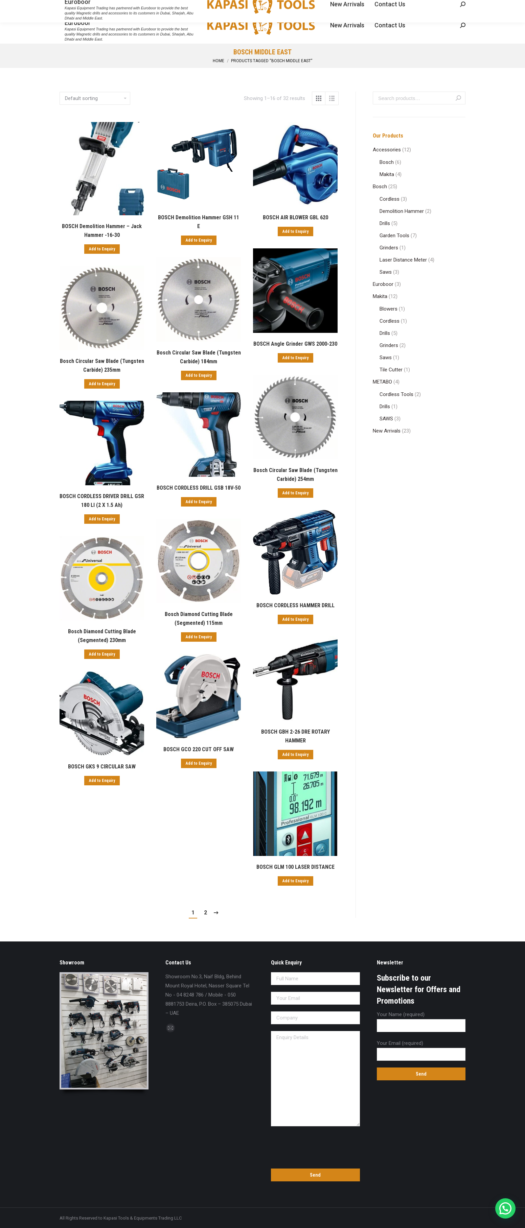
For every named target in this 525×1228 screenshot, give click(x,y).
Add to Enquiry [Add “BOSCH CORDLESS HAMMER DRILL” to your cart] (295, 619)
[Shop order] (95, 98)
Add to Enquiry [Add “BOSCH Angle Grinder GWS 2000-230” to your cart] (295, 357)
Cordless (390, 199)
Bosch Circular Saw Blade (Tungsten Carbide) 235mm (102, 365)
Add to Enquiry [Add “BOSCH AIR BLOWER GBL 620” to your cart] (295, 231)
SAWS (386, 419)
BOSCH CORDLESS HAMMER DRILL (295, 605)
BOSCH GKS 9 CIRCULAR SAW (102, 766)
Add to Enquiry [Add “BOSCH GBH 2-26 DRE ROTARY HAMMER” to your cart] (295, 754)
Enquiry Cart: (445, 6)
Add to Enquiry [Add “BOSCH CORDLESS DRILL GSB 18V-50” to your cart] (199, 501)
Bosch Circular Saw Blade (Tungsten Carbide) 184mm (199, 357)
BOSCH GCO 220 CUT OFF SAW (198, 749)
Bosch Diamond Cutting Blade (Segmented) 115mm (199, 618)
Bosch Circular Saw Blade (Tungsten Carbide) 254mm (295, 474)
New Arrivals (387, 431)
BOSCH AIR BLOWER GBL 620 (295, 217)
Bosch (387, 162)
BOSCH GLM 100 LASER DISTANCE (295, 867)
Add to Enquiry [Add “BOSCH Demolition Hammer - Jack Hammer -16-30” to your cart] (102, 249)
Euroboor (383, 284)
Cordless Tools (396, 394)
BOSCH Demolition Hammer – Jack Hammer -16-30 (102, 230)
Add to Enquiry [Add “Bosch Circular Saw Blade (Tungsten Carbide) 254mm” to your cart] (295, 493)
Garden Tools (394, 235)
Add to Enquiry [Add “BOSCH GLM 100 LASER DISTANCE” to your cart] (295, 881)
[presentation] (315, 1146)
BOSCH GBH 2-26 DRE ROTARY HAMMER (295, 736)
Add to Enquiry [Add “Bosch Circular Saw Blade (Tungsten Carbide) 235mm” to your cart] (102, 384)
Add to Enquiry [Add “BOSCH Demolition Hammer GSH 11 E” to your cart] (199, 240)
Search (458, 98)
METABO (382, 382)
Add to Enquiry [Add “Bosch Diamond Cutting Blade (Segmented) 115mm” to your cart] (199, 637)
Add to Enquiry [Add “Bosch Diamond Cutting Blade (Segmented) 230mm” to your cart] (102, 654)
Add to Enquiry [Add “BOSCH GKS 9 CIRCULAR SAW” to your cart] (102, 780)
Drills (385, 223)
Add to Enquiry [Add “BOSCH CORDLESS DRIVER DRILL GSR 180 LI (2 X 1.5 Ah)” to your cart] (102, 519)
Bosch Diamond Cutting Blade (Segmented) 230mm (102, 635)
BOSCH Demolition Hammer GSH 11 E (198, 221)
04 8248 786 (75, 6)
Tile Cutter (391, 370)
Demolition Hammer (402, 211)
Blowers (388, 309)
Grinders (389, 248)
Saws (386, 272)
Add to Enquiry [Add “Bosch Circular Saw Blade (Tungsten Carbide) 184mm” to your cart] (199, 375)
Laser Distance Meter (403, 260)
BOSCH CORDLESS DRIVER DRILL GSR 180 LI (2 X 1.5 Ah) (102, 500)
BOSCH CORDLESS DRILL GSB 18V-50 (199, 488)
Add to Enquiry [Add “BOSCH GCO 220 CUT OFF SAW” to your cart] (199, 763)
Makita (387, 174)
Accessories (387, 150)
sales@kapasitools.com (125, 6)
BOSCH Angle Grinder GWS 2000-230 (295, 344)
